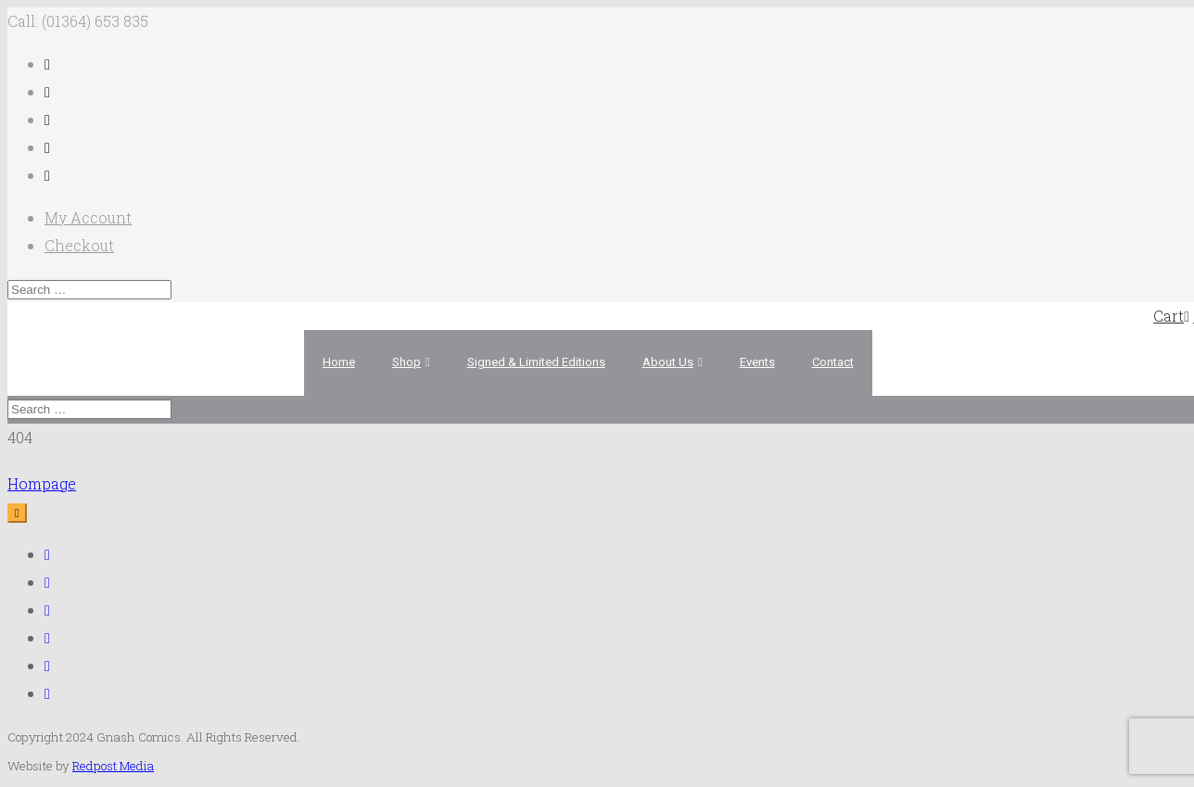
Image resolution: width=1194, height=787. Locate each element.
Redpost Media (113, 765)
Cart (1171, 315)
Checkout (79, 245)
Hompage (41, 483)
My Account (88, 217)
